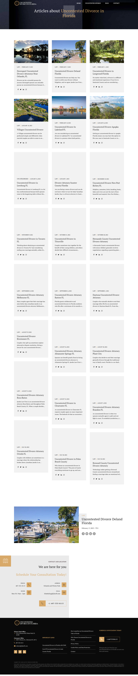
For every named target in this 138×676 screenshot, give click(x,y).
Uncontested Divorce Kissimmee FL (26, 337)
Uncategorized (22, 179)
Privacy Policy (75, 644)
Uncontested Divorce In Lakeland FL (65, 128)
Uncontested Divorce (93, 3)
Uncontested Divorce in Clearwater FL (65, 404)
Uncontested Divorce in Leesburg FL (27, 184)
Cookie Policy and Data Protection (80, 647)
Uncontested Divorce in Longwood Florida (103, 72)
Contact (116, 3)
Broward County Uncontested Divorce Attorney (106, 464)
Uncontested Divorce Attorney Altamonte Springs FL (68, 352)
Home (79, 3)
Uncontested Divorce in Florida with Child (54, 645)
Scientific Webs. (35, 662)
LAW (18, 67)
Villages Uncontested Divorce (30, 129)
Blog (107, 3)
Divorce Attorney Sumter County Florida (66, 184)
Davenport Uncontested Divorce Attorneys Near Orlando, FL (27, 74)
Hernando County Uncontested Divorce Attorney (106, 240)
